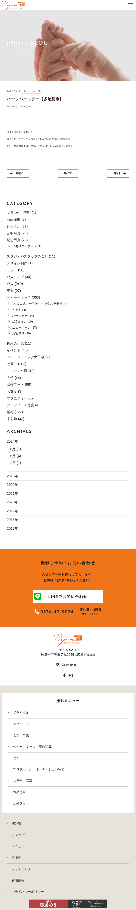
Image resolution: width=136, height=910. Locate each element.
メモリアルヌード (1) (26, 246)
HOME (16, 823)
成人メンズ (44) (19, 277)
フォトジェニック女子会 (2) (28, 357)
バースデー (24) (23, 315)
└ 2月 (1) (14, 463)
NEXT (119, 173)
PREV (16, 173)
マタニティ (21, 724)
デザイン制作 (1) (20, 263)
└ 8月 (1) (14, 449)
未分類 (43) (15, 419)
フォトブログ (21, 869)
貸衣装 (16, 857)
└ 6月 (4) (14, 456)
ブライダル (21, 712)
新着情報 (18, 880)
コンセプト (20, 835)
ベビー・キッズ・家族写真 (32, 746)
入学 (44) (14, 378)
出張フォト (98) (19, 384)
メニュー (18, 846)
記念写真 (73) (17, 240)
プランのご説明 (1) (21, 213)
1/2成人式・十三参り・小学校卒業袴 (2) (39, 304)
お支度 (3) (14, 391)
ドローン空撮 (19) (21, 371)
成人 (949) (15, 284)
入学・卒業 (21, 735)
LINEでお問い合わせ (61, 596)
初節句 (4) (19, 310)
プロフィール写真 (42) (24, 405)
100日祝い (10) (22, 321)
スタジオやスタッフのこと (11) (31, 256)
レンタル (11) (17, 226)
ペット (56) (15, 270)
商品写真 (19, 792)
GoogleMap (66, 665)
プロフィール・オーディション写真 (39, 769)
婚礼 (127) (15, 412)
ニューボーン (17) (24, 327)
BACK (68, 173)
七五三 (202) (16, 364)
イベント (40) (17, 350)
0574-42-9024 (54, 612)
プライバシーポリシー (28, 892)
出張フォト (21, 803)
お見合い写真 (22, 781)
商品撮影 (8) (16, 219)
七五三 (17, 758)
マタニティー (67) (21, 398)
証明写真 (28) (17, 233)
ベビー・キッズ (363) (23, 297)
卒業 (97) (14, 291)
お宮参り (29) (21, 333)
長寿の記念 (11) (19, 343)
